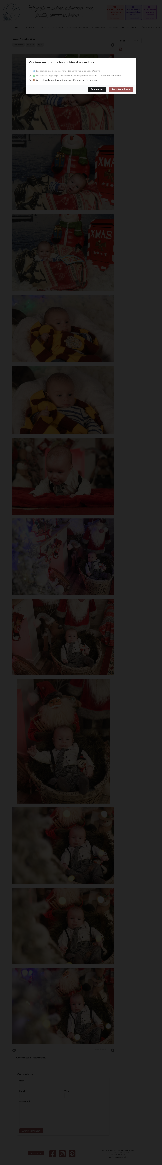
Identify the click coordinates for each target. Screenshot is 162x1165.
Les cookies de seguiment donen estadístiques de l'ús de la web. (65, 80)
